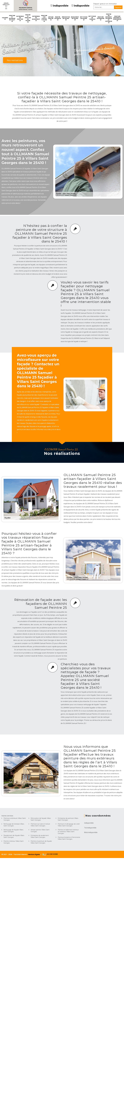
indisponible (59, 5)
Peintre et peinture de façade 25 (28, 18)
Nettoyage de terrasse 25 (92, 18)
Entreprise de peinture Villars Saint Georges (68, 819)
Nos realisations (15, 60)
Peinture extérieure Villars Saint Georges (15, 819)
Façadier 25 (5, 18)
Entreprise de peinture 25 (20, 18)
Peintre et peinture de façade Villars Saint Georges (41, 842)
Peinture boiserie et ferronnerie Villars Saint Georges (69, 838)
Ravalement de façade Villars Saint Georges (14, 836)
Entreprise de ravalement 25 (36, 18)
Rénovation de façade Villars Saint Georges (41, 819)
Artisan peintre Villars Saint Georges (40, 830)
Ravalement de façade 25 (75, 18)
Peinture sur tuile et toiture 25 (44, 18)
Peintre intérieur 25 (57, 18)
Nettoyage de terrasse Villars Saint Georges (14, 825)
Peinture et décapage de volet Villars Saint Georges (69, 825)
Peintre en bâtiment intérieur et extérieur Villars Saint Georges (68, 831)
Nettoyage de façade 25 (83, 18)
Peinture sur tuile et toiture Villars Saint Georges (40, 825)
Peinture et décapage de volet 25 (12, 18)
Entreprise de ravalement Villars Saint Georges (40, 836)
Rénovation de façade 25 (66, 18)
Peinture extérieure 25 (100, 18)
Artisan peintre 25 (50, 18)
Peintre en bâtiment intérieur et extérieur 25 (108, 18)
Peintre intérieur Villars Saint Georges (14, 842)
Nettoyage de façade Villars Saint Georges (13, 830)
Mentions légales (34, 854)
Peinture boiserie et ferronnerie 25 (117, 18)
